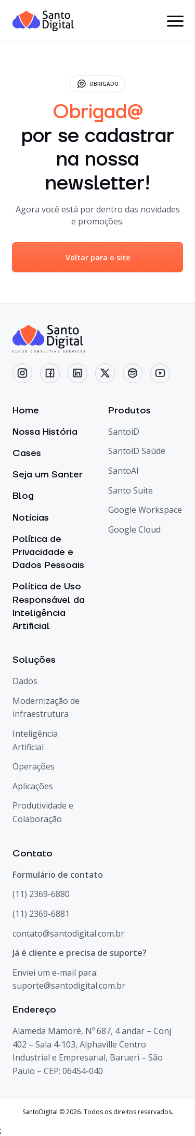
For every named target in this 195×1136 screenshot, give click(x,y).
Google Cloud (134, 529)
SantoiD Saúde (136, 451)
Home (25, 410)
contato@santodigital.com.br (68, 933)
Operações (33, 766)
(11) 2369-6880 (41, 894)
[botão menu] (175, 21)
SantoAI (123, 470)
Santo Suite (130, 490)
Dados (24, 681)
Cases (26, 453)
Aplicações (32, 786)
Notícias (30, 518)
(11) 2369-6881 (41, 913)
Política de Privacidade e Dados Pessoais (48, 552)
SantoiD (123, 431)
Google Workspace (145, 509)
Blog (23, 496)
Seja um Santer (47, 475)
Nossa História (44, 432)
